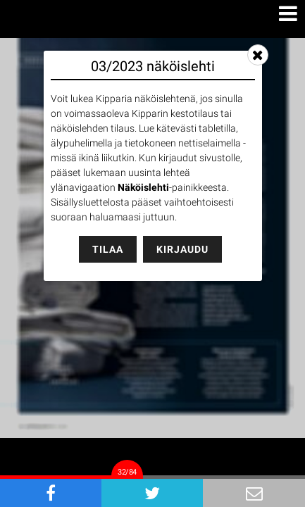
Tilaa (107, 249)
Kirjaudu (182, 249)
